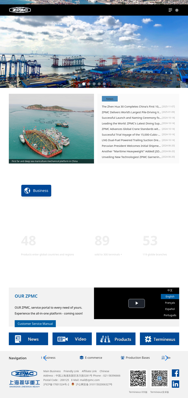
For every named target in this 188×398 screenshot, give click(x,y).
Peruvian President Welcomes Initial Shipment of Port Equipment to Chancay (132, 146)
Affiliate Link (89, 371)
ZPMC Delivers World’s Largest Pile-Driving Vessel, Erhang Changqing (132, 112)
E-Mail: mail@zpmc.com (85, 380)
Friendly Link (71, 371)
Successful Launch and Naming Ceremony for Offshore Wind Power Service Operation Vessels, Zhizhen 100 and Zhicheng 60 (132, 117)
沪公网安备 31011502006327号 (92, 384)
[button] (83, 83)
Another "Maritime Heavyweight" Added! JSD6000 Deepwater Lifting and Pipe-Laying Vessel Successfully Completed (132, 151)
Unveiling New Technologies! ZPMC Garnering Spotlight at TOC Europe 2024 (132, 157)
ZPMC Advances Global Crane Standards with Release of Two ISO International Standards (132, 129)
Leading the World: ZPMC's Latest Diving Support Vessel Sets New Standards (132, 123)
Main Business (52, 371)
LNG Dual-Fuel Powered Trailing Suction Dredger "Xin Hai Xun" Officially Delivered (132, 140)
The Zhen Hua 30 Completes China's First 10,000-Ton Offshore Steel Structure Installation (132, 106)
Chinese (104, 371)
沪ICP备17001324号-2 (56, 384)
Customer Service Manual (35, 324)
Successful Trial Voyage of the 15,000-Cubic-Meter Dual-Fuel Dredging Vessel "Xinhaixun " (132, 134)
